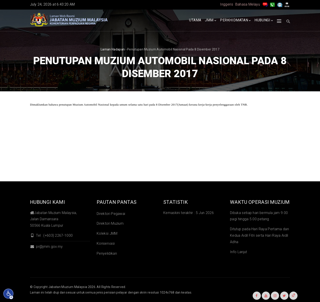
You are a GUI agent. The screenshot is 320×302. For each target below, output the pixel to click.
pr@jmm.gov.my (46, 246)
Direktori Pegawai (111, 214)
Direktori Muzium (110, 223)
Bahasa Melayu (247, 4)
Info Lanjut (238, 252)
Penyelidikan (107, 253)
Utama (195, 20)
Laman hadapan (113, 49)
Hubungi (263, 20)
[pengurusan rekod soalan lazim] (265, 4)
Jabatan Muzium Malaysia (67, 287)
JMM (210, 20)
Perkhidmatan (235, 20)
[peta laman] (287, 4)
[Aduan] (280, 4)
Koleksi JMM (107, 233)
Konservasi (106, 243)
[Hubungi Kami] (272, 4)
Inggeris (226, 4)
